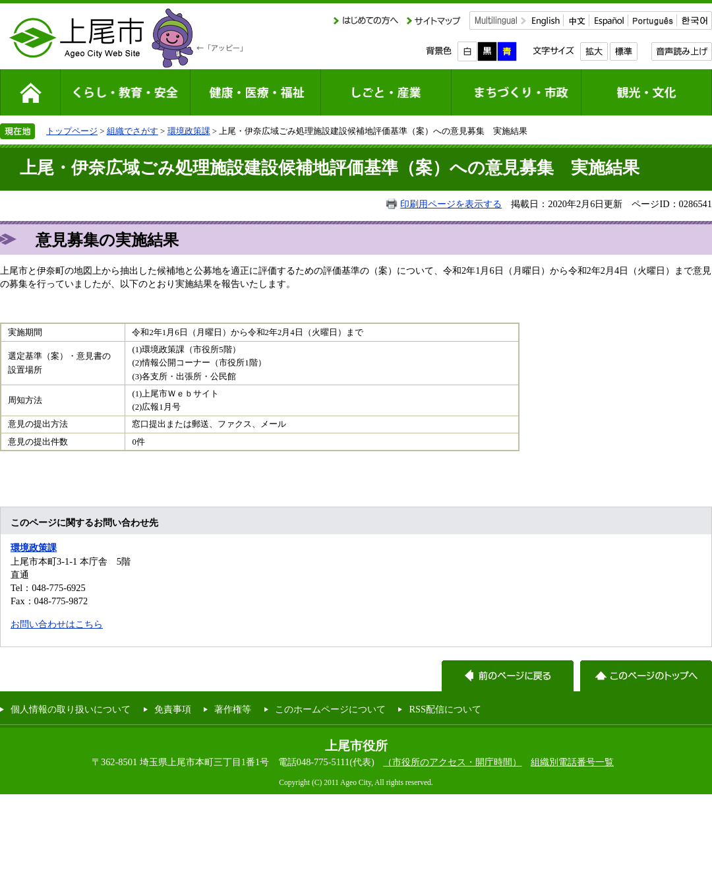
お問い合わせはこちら (57, 624)
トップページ (72, 131)
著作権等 (232, 709)
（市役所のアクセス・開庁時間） (452, 762)
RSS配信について (445, 709)
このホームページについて (330, 709)
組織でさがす (132, 131)
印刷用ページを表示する (451, 204)
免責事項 (172, 709)
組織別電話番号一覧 (572, 762)
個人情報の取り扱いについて (71, 709)
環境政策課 (188, 131)
